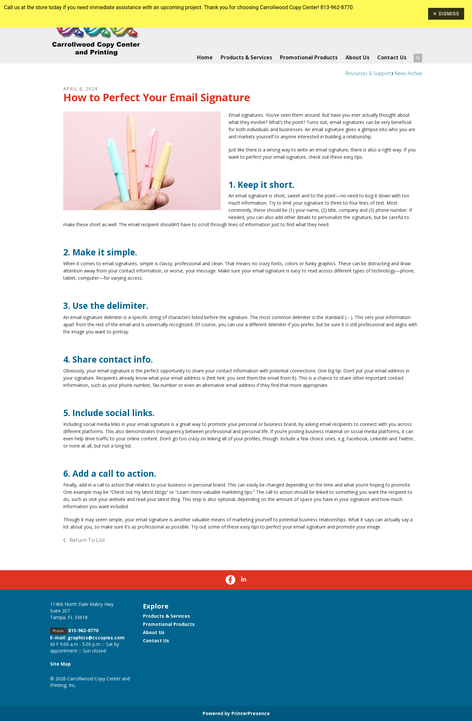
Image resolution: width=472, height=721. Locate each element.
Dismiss (446, 13)
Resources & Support (368, 73)
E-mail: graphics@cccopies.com (87, 637)
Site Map (60, 664)
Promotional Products (309, 57)
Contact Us (391, 57)
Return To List (86, 540)
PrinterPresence (250, 713)
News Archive (408, 73)
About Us (357, 57)
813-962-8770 (83, 630)
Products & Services (246, 57)
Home (205, 57)
